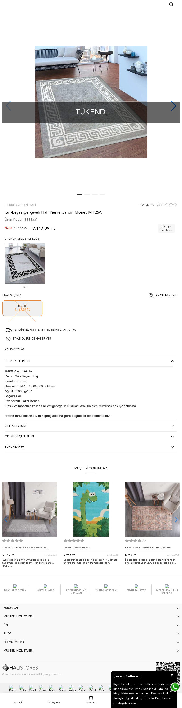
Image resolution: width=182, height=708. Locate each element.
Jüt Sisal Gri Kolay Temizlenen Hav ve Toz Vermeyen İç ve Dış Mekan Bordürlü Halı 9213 (27, 549)
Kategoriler (55, 702)
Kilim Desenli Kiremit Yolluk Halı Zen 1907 (148, 548)
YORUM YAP (147, 205)
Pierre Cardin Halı (20, 205)
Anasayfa (18, 702)
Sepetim (90, 702)
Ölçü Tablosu (166, 295)
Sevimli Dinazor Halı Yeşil (77, 548)
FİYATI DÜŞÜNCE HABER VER (32, 338)
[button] (176, 519)
